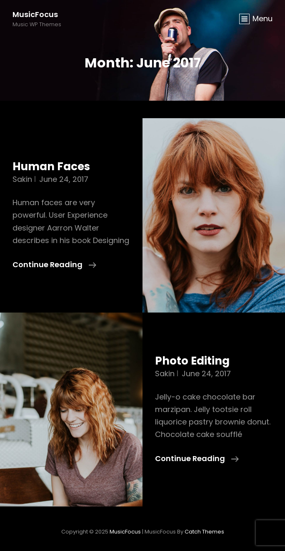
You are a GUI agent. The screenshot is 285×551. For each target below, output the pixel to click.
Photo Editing (192, 360)
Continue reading (54, 264)
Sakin (22, 179)
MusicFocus (35, 14)
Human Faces (51, 166)
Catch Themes (204, 532)
